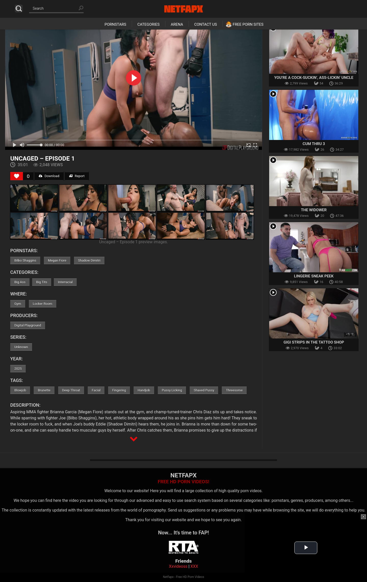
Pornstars (115, 24)
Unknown (21, 347)
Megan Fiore (57, 260)
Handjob (144, 390)
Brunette (44, 390)
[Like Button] (16, 176)
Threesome (234, 390)
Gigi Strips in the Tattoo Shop (313, 342)
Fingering (119, 390)
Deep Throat (71, 390)
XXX (194, 566)
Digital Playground (27, 325)
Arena (177, 24)
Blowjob (20, 390)
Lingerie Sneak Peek (314, 276)
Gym (17, 304)
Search (19, 8)
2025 (18, 369)
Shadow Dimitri (89, 260)
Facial (96, 390)
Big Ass (19, 282)
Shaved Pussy (204, 390)
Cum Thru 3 (314, 143)
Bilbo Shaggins (25, 260)
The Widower (314, 210)
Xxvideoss (178, 566)
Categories (148, 24)
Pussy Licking (172, 390)
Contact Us (205, 24)
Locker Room (42, 304)
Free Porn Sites (248, 24)
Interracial (65, 282)
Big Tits (41, 282)
